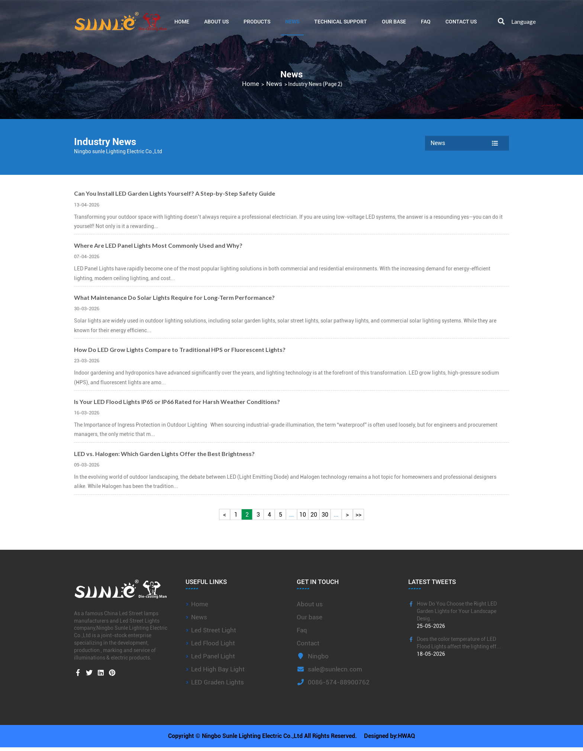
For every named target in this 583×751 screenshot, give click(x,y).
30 (325, 514)
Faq (302, 630)
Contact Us (461, 21)
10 (302, 514)
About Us (216, 21)
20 (313, 514)
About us (310, 604)
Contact (308, 643)
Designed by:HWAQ (390, 737)
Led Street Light (213, 630)
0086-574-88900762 (333, 682)
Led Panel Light (213, 656)
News (292, 21)
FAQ (426, 21)
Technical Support (340, 21)
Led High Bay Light (218, 669)
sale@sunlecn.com (329, 669)
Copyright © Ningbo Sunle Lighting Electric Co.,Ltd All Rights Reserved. (261, 737)
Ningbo (313, 656)
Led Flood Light (213, 643)
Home (181, 21)
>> (358, 514)
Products (257, 21)
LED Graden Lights (217, 682)
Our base (394, 21)
